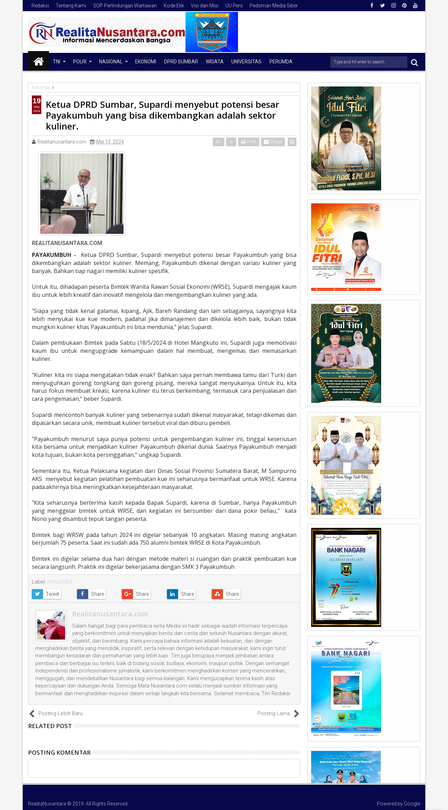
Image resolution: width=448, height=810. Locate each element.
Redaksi (40, 5)
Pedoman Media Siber (274, 5)
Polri (79, 61)
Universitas (246, 61)
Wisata (215, 61)
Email (273, 142)
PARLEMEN (59, 582)
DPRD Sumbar (181, 61)
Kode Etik (174, 5)
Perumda (281, 61)
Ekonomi (145, 61)
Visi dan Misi (204, 5)
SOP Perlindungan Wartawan (125, 5)
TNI (56, 61)
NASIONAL (110, 61)
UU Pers (234, 5)
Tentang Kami (71, 5)
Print (249, 142)
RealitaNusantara (47, 803)
